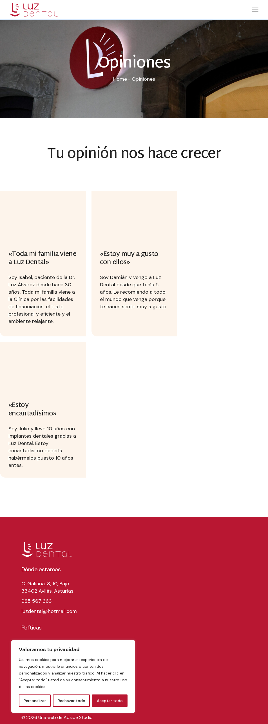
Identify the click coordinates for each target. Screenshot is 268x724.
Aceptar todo (110, 700)
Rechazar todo (71, 700)
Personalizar (35, 700)
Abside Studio (78, 717)
